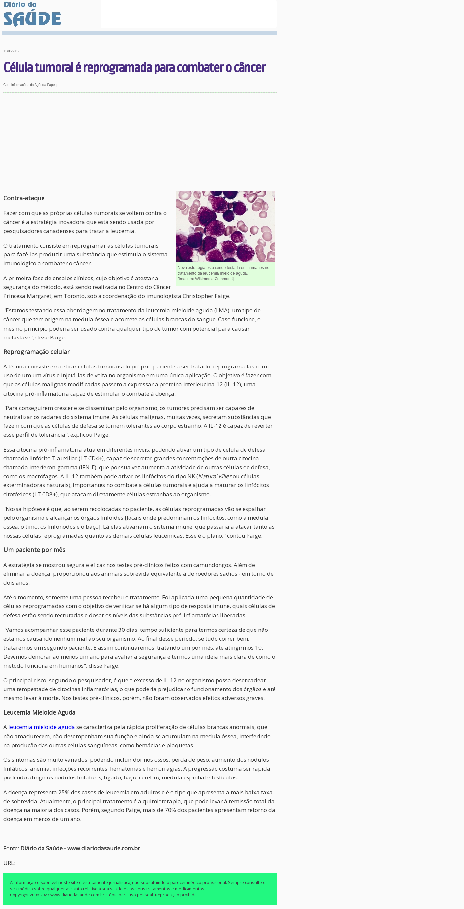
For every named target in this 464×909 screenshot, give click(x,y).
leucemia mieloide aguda (41, 727)
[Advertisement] (140, 142)
